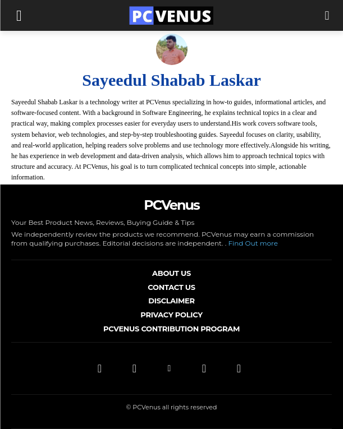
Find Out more (253, 243)
